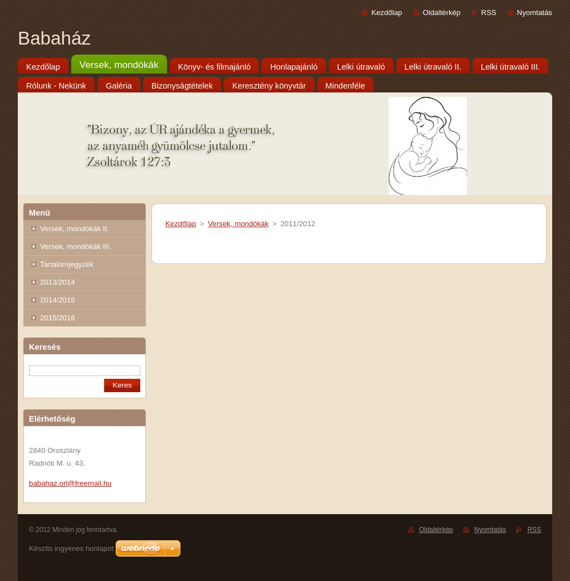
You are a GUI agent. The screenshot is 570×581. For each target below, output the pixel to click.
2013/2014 (57, 282)
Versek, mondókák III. (75, 246)
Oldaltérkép (441, 12)
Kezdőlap (386, 12)
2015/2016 (57, 318)
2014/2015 (57, 300)
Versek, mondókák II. (74, 228)
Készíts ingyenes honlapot (71, 548)
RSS (488, 12)
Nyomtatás (534, 12)
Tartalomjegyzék (67, 264)
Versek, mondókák (238, 223)
